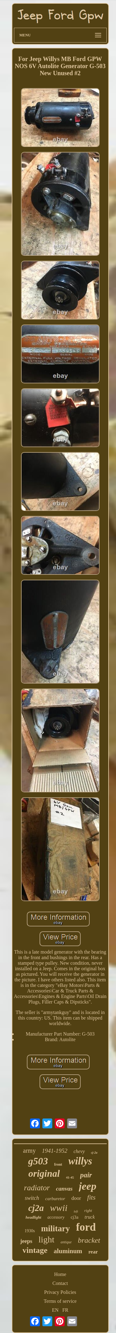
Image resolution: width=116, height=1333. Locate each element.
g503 (38, 1161)
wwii (58, 1208)
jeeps (26, 1241)
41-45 (70, 1177)
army (29, 1150)
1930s (29, 1231)
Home (60, 1274)
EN (55, 1310)
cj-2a (94, 1152)
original (44, 1173)
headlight (33, 1217)
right (88, 1210)
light (46, 1239)
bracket (89, 1240)
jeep (88, 1186)
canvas (64, 1188)
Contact (60, 1283)
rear (93, 1252)
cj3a (74, 1217)
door (76, 1198)
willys (80, 1161)
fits (91, 1197)
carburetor (55, 1198)
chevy (79, 1151)
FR (65, 1310)
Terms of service (60, 1301)
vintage (35, 1250)
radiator (37, 1188)
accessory (55, 1217)
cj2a (36, 1208)
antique (66, 1242)
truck (89, 1217)
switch (32, 1198)
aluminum (68, 1251)
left (76, 1211)
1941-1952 (54, 1150)
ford (86, 1227)
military (55, 1228)
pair (86, 1175)
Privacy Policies (60, 1292)
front (58, 1164)
